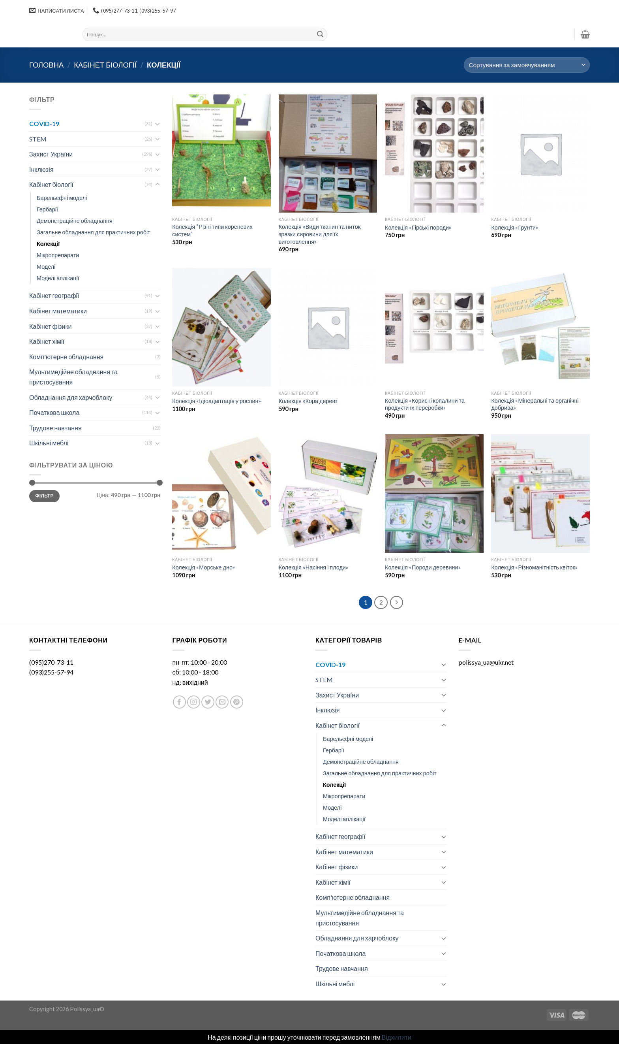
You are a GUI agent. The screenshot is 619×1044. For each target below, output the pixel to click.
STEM (38, 139)
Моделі (46, 266)
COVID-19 (44, 123)
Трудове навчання (55, 428)
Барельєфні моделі (62, 197)
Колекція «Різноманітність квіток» (534, 567)
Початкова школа (54, 412)
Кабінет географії (54, 295)
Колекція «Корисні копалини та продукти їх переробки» (425, 404)
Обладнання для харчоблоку (70, 397)
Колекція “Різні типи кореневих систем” (212, 230)
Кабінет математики (58, 311)
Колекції (48, 243)
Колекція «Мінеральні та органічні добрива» (534, 404)
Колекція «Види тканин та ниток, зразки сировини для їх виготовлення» (320, 234)
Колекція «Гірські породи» (418, 227)
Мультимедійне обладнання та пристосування (73, 377)
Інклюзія (41, 169)
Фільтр (44, 496)
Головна (46, 64)
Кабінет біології (105, 64)
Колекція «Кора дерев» (308, 401)
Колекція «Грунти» (514, 227)
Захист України (51, 154)
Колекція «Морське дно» (203, 567)
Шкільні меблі (48, 443)
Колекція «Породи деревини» (423, 567)
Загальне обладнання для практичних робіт (93, 232)
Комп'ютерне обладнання (66, 356)
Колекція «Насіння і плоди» (313, 567)
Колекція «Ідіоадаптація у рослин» (216, 401)
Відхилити (396, 1037)
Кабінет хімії (46, 341)
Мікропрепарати (58, 255)
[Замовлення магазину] (527, 65)
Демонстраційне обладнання (75, 220)
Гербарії (47, 209)
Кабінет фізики (50, 326)
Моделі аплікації (58, 278)
